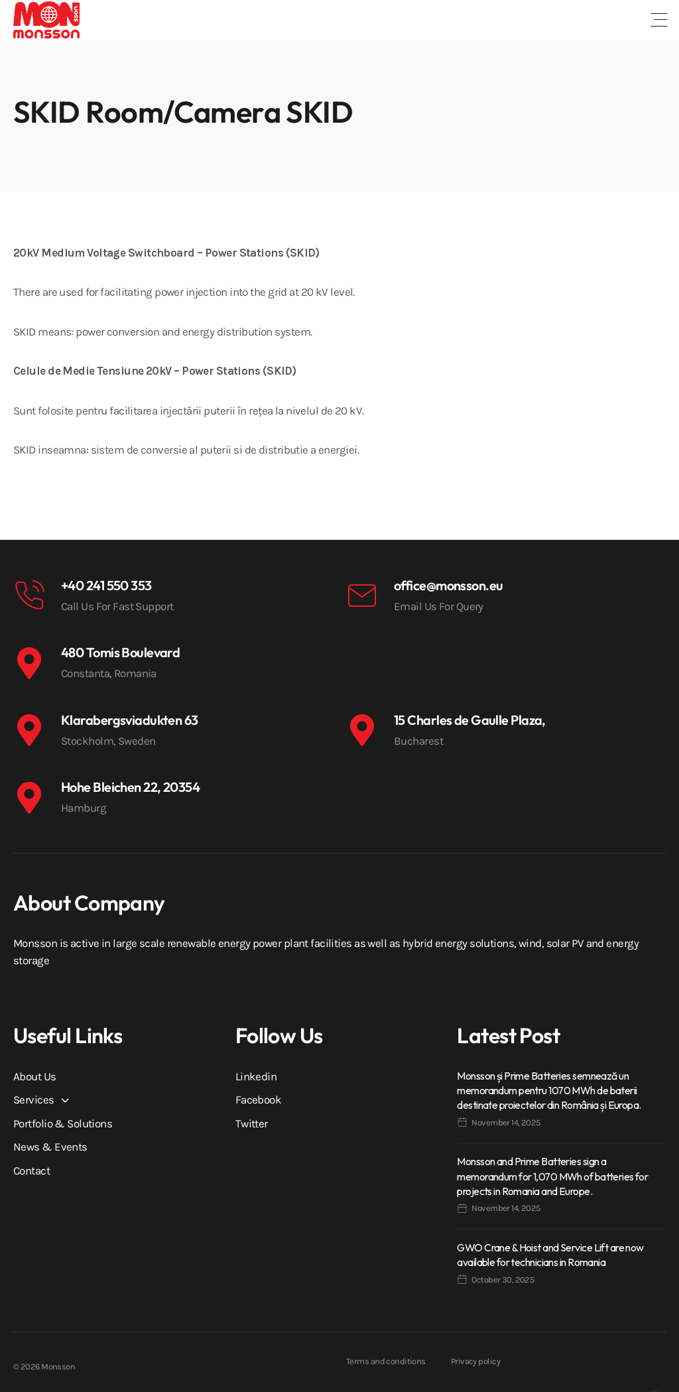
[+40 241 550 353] (29, 595)
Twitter (251, 1123)
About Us (34, 1076)
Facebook (258, 1099)
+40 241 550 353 (106, 585)
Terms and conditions (386, 1361)
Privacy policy (475, 1361)
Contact (31, 1170)
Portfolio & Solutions (62, 1123)
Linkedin (256, 1076)
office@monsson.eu (448, 585)
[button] (659, 20)
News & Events (50, 1146)
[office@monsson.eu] (362, 595)
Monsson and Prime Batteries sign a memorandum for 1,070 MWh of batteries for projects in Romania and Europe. (552, 1176)
